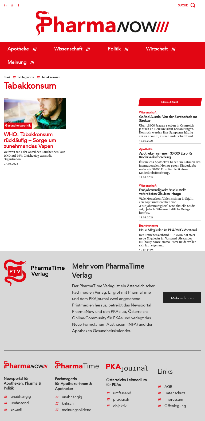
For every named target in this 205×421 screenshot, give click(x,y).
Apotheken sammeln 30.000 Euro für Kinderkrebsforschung (161, 149)
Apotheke (145, 143)
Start (7, 77)
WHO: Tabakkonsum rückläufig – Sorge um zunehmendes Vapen (30, 140)
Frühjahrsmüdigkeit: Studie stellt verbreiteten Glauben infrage (166, 184)
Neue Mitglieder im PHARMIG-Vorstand (163, 221)
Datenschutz (174, 382)
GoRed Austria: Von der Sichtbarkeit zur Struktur (168, 115)
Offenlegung (175, 395)
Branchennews (148, 217)
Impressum (173, 388)
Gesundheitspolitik (16, 125)
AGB (168, 375)
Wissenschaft (147, 111)
